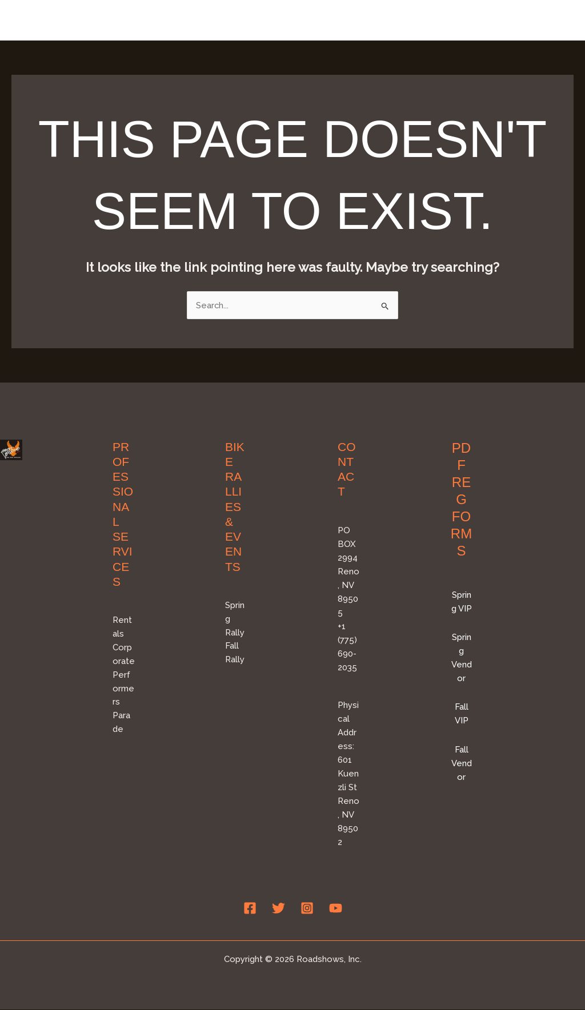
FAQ (554, 20)
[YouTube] (335, 908)
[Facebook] (250, 908)
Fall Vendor (461, 763)
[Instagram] (307, 908)
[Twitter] (278, 908)
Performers (123, 688)
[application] (389, 20)
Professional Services (470, 20)
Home (254, 20)
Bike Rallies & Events (341, 20)
